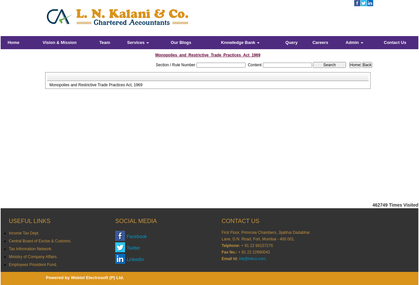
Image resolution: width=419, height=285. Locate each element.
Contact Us (395, 42)
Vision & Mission (60, 42)
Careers (320, 42)
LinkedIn (135, 259)
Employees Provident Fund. (33, 264)
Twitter (133, 248)
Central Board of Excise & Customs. (40, 241)
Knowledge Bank (240, 42)
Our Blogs (181, 42)
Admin (354, 42)
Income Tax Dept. (24, 233)
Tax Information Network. (30, 249)
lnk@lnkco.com (252, 258)
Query (291, 42)
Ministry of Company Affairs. (33, 256)
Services (138, 42)
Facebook (137, 236)
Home (13, 42)
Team (104, 42)
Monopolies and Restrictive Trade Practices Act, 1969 (95, 85)
